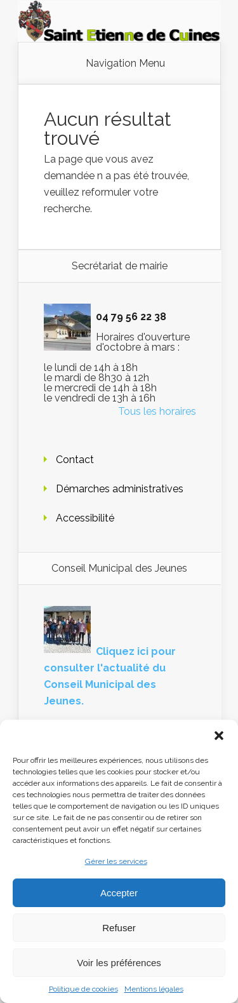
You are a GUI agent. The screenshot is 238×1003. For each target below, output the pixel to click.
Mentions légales (153, 989)
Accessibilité (85, 518)
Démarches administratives (119, 489)
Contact (75, 460)
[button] (219, 735)
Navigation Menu (125, 63)
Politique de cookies (83, 989)
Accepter (119, 892)
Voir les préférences (119, 962)
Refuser (119, 927)
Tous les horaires (157, 411)
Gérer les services (116, 861)
